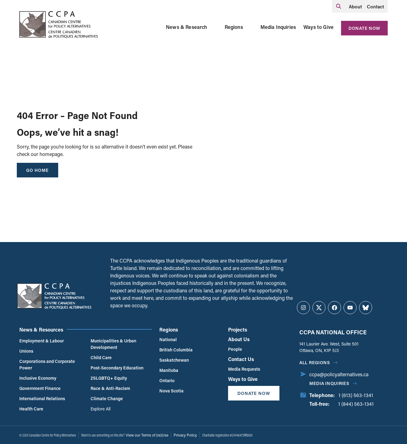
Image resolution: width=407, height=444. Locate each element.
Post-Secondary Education (117, 368)
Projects (237, 329)
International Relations (42, 398)
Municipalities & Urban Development (113, 344)
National (168, 339)
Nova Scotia (171, 391)
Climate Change (107, 398)
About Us (239, 339)
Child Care (101, 357)
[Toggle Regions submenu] (250, 27)
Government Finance (40, 388)
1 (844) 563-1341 (356, 404)
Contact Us (241, 359)
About (355, 6)
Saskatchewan (174, 360)
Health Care (31, 409)
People (235, 349)
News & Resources (41, 329)
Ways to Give (318, 27)
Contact (375, 6)
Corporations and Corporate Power (47, 364)
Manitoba (168, 370)
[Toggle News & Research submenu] (215, 27)
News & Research (186, 27)
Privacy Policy (185, 435)
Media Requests (244, 369)
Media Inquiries (278, 27)
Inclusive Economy (37, 378)
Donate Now (364, 28)
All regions (314, 362)
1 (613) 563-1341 (356, 395)
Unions (26, 351)
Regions (234, 27)
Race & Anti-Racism (110, 388)
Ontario (167, 380)
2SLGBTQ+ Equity (109, 378)
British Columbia (176, 350)
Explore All (100, 409)
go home (37, 170)
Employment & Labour (41, 341)
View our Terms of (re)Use (147, 435)
